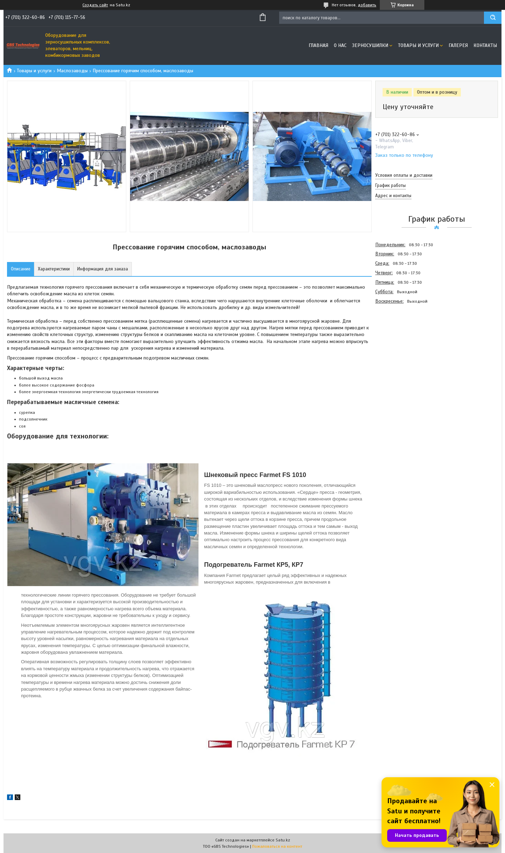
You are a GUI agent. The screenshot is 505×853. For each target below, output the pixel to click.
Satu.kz (283, 840)
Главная (318, 45)
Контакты (485, 45)
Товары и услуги (418, 45)
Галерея (458, 45)
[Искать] (492, 18)
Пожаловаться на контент (277, 846)
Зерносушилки (370, 45)
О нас (340, 45)
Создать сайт (95, 4)
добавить (367, 4)
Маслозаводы (72, 71)
